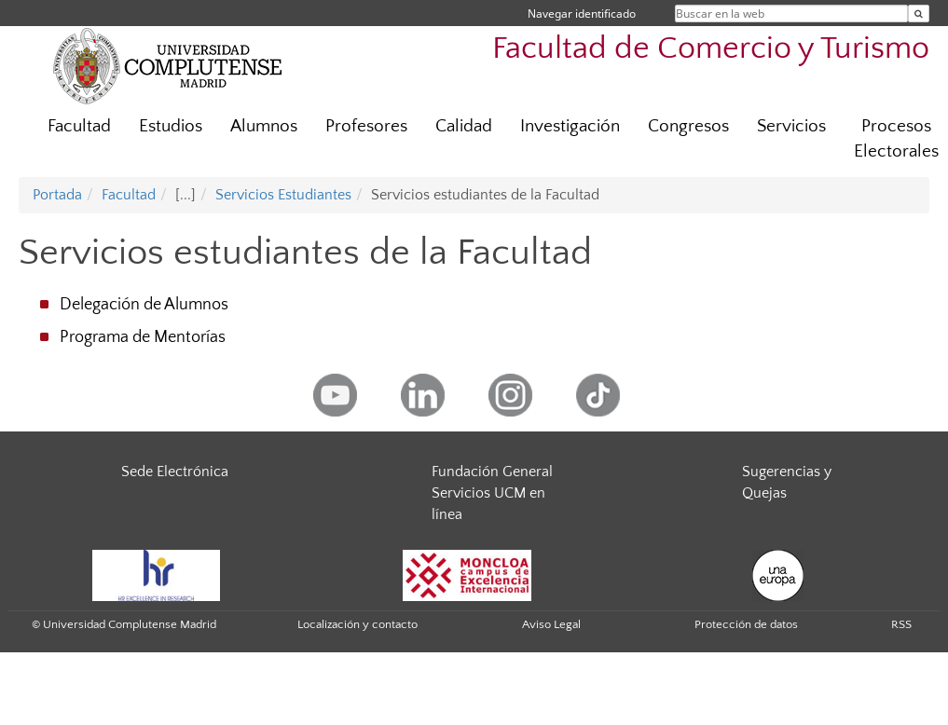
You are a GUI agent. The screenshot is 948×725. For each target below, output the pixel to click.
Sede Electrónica (174, 471)
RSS (901, 624)
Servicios (791, 126)
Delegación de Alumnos (144, 304)
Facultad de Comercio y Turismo (710, 49)
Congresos (688, 126)
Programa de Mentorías (143, 337)
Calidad (463, 126)
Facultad (79, 126)
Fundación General (492, 471)
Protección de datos (746, 624)
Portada (57, 194)
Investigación (570, 126)
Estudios (170, 126)
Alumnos (263, 126)
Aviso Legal (551, 624)
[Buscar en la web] (918, 13)
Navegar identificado (582, 13)
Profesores (366, 126)
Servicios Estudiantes (283, 194)
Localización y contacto (357, 624)
